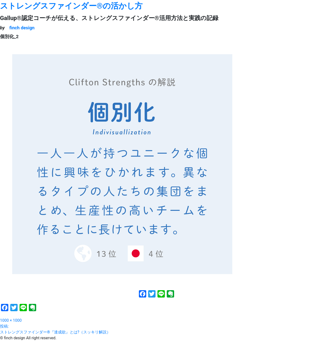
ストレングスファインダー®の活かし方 (71, 6)
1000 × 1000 (11, 320)
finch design (21, 28)
